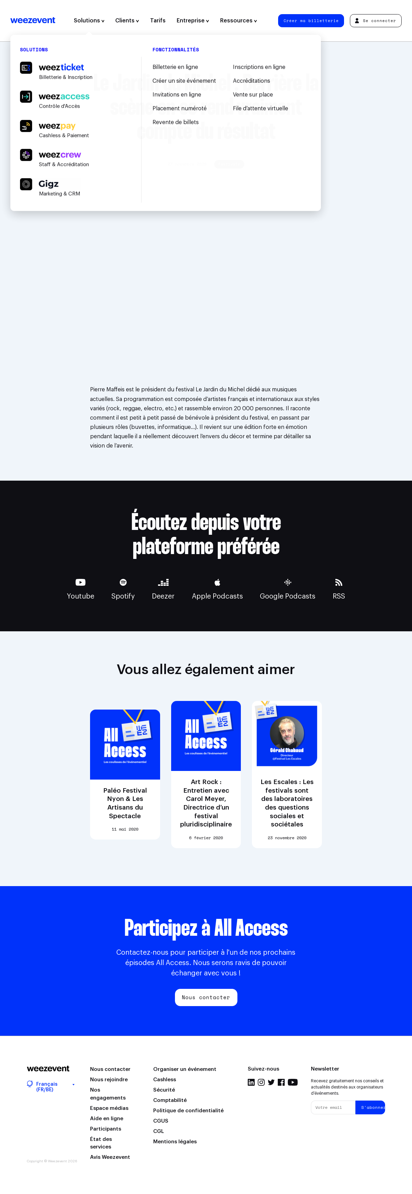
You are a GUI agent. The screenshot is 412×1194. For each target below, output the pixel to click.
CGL (158, 1131)
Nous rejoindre (109, 1079)
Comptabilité (170, 1100)
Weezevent (32, 21)
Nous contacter (206, 997)
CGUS (160, 1121)
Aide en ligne (106, 1118)
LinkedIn (251, 1082)
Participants (105, 1129)
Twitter (271, 1082)
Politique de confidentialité (188, 1110)
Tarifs (158, 20)
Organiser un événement (184, 1069)
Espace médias (109, 1108)
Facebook (281, 1082)
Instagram (261, 1082)
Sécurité (164, 1090)
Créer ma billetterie (311, 20)
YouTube (293, 1082)
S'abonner (373, 1107)
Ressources (238, 20)
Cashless (164, 1079)
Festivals (229, 164)
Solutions (89, 20)
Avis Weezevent (110, 1157)
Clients (127, 20)
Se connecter (375, 20)
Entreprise (193, 20)
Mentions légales (175, 1141)
